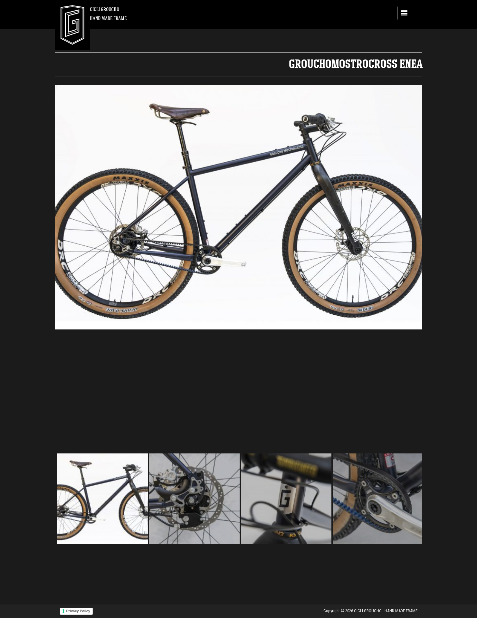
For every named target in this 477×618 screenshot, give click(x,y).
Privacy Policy (78, 611)
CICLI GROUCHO (104, 9)
